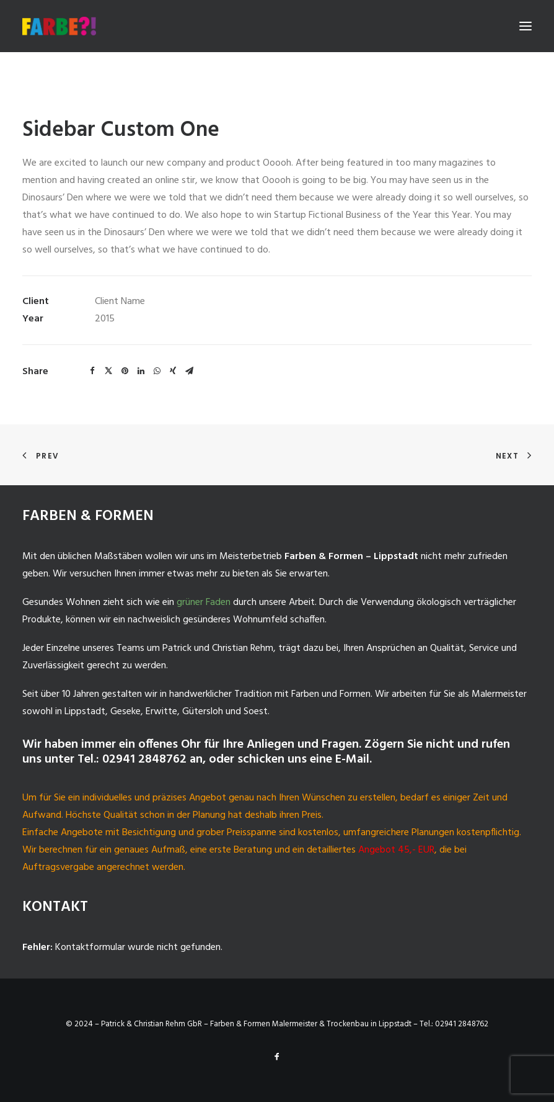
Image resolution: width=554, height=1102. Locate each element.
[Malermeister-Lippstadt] (59, 26)
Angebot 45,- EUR (396, 850)
